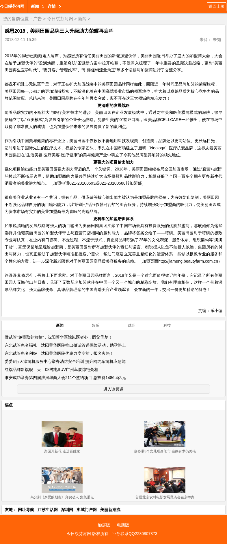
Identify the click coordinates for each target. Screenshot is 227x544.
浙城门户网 (87, 509)
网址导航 (26, 509)
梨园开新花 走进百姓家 (62, 451)
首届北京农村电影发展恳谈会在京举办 (164, 497)
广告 (37, 18)
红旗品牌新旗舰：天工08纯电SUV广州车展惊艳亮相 (51, 369)
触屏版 (104, 525)
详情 (52, 6)
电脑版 (123, 525)
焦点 (9, 404)
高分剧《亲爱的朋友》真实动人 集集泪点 (62, 497)
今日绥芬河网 (12, 6)
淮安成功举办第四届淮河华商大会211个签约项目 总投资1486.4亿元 (65, 377)
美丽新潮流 (110, 509)
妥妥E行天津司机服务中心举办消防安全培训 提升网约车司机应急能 (65, 361)
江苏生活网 (48, 509)
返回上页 (217, 6)
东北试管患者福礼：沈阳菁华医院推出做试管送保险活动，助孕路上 (65, 345)
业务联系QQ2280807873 (134, 533)
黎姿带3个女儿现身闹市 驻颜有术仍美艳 (165, 451)
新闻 (35, 6)
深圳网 (67, 509)
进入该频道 (113, 389)
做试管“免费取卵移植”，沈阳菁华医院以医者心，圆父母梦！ (58, 337)
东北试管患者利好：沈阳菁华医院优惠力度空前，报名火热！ (59, 353)
